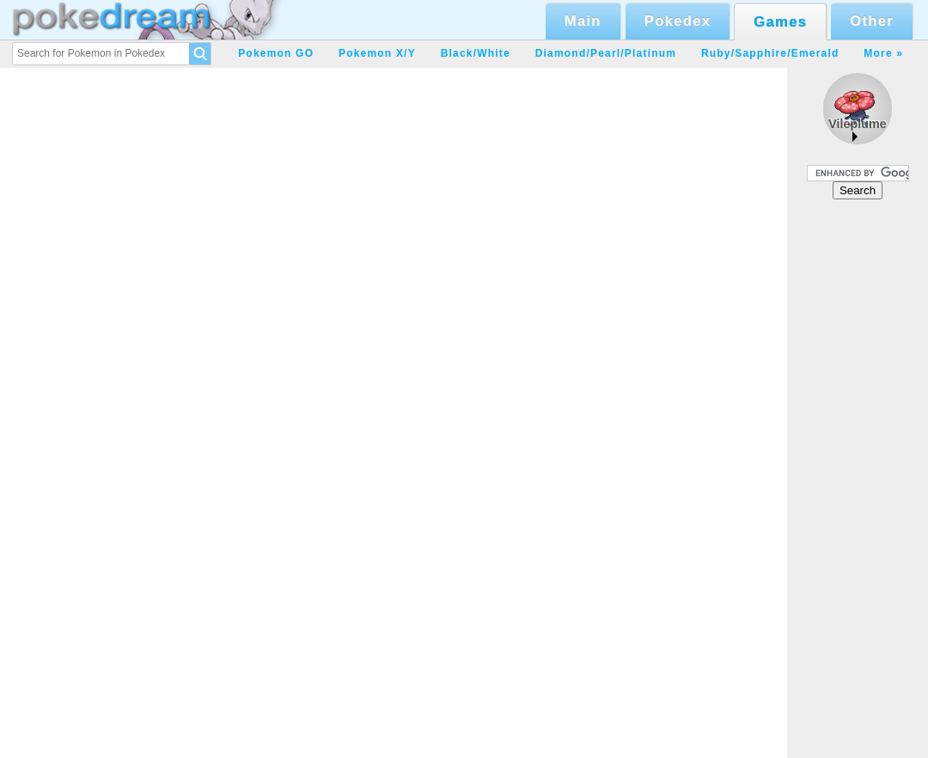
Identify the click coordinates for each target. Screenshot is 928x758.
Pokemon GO (276, 53)
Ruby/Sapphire (744, 53)
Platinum (650, 53)
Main (583, 21)
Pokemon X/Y (377, 53)
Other (872, 21)
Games (780, 22)
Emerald (815, 53)
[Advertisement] (857, 478)
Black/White (475, 53)
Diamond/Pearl (578, 53)
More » (883, 53)
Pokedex (677, 21)
